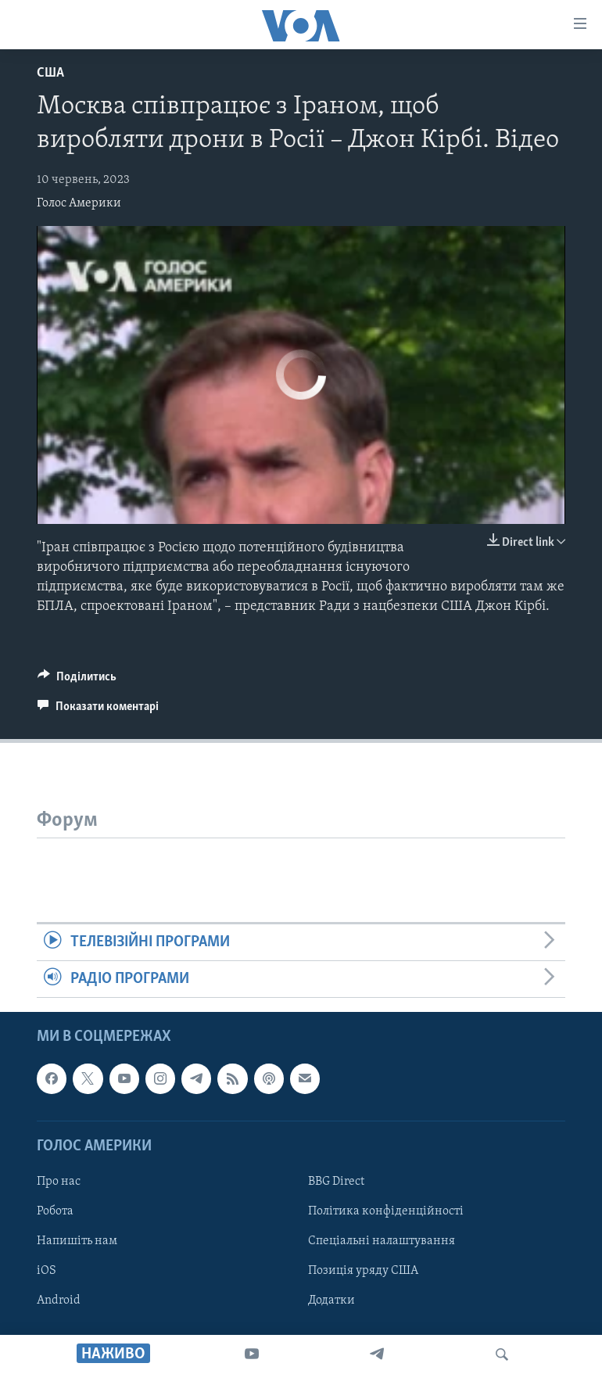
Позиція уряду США (363, 1271)
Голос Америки (79, 203)
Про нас (59, 1181)
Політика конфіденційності (386, 1211)
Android (59, 1300)
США (50, 73)
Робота (55, 1211)
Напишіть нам (77, 1241)
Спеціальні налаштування (381, 1241)
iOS (46, 1271)
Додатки (331, 1300)
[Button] (77, 680)
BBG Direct (336, 1181)
